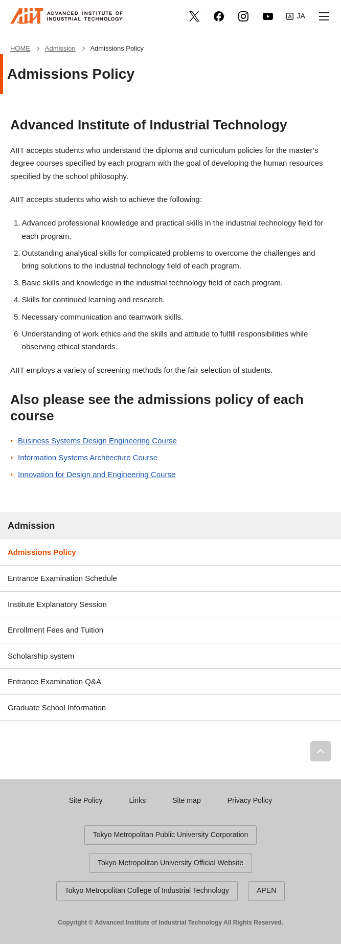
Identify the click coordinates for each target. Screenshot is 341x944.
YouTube (268, 16)
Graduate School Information (57, 707)
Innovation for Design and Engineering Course (96, 474)
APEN (266, 890)
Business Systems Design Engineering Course (97, 440)
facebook (219, 16)
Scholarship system (41, 655)
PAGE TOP (320, 751)
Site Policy (86, 800)
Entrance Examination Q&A (54, 681)
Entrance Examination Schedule (62, 578)
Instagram (243, 16)
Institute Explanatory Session (57, 604)
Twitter (194, 16)
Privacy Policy (250, 800)
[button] (324, 16)
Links (137, 800)
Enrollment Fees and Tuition (55, 629)
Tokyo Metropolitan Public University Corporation (170, 834)
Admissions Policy (42, 552)
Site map (186, 800)
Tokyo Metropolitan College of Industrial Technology (147, 890)
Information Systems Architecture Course (87, 457)
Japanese (295, 16)
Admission (31, 526)
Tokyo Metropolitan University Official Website (170, 863)
